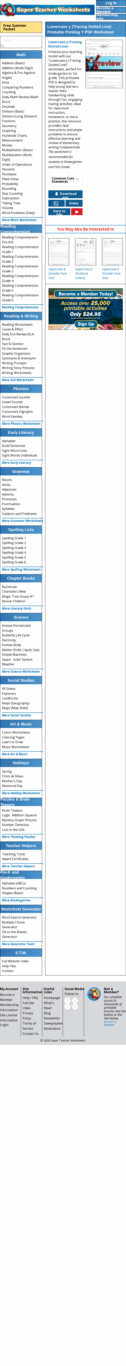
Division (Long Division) (19, 116)
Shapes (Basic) (12, 893)
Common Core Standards (63, 180)
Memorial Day (12, 786)
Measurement (12, 140)
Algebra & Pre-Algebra (18, 73)
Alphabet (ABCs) (14, 883)
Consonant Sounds (16, 397)
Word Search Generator (19, 917)
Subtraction (10, 198)
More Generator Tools (18, 944)
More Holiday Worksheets (21, 793)
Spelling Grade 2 (14, 543)
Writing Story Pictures (18, 368)
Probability (10, 184)
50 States (9, 688)
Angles (7, 77)
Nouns (7, 480)
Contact (7, 971)
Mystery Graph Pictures (19, 820)
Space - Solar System (17, 659)
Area (5, 82)
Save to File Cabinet (59, 212)
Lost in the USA (13, 830)
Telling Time (11, 203)
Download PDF (65, 194)
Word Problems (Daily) (18, 213)
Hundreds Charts (14, 135)
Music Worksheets (15, 747)
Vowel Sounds (12, 402)
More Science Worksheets (21, 671)
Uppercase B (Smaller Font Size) (57, 273)
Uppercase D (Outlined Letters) (84, 273)
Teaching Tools (13, 854)
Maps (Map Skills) (15, 708)
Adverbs (8, 494)
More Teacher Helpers (18, 866)
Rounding (9, 188)
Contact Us (31, 1033)
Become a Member (110, 1023)
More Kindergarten (16, 900)
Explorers (9, 693)
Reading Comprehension (20, 307)
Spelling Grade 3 (14, 548)
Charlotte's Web (14, 591)
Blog (47, 1013)
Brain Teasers (12, 810)
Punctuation (11, 504)
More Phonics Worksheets (21, 423)
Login (4, 1025)
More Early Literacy (16, 462)
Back (78, 212)
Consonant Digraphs (17, 411)
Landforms (10, 698)
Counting (9, 92)
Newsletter (52, 1018)
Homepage (52, 998)
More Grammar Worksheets (22, 521)
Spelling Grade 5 (14, 557)
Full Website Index (15, 961)
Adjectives (9, 489)
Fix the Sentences (15, 348)
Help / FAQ (30, 998)
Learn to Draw (12, 742)
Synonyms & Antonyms (19, 358)
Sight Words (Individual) (19, 455)
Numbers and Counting (19, 888)
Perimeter (9, 174)
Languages (58, 204)
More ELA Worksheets (18, 380)
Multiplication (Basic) (17, 150)
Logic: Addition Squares (19, 815)
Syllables (8, 509)
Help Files (9, 966)
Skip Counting (12, 193)
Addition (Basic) (13, 63)
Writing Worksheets (17, 373)
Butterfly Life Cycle (15, 635)
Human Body (11, 645)
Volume (7, 208)
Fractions (9, 121)
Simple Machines (14, 654)
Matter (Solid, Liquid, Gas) (21, 650)
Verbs (6, 485)
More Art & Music (15, 754)
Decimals (8, 106)
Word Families (12, 416)
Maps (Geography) (15, 703)
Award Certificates (15, 859)
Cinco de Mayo (12, 776)
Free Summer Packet (15, 27)
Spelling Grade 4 (14, 552)
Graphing (9, 130)
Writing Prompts (14, 363)
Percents (8, 169)
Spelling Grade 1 (14, 538)
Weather (8, 664)
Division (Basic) (13, 111)
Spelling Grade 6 (14, 562)
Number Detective (15, 825)
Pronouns (9, 499)
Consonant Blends (15, 407)
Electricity (9, 640)
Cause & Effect (12, 329)
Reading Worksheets (17, 324)
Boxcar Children (13, 601)
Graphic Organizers (16, 353)
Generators (52, 1028)
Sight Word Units (14, 450)
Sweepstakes (53, 1023)
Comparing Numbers (17, 87)
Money (7, 145)
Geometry (9, 126)
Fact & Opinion (12, 344)
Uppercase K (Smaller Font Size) (111, 273)
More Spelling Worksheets (21, 569)
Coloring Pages (13, 737)
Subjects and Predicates (19, 513)
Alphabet (8, 441)
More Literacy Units (16, 608)
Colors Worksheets (16, 732)
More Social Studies (16, 715)
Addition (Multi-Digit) (17, 68)
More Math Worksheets (19, 220)
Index (74, 203)
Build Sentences (13, 446)
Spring (7, 771)
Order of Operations (17, 164)
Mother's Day (12, 781)
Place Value (10, 179)
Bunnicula (9, 587)
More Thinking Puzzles (18, 837)
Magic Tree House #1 (18, 596)
